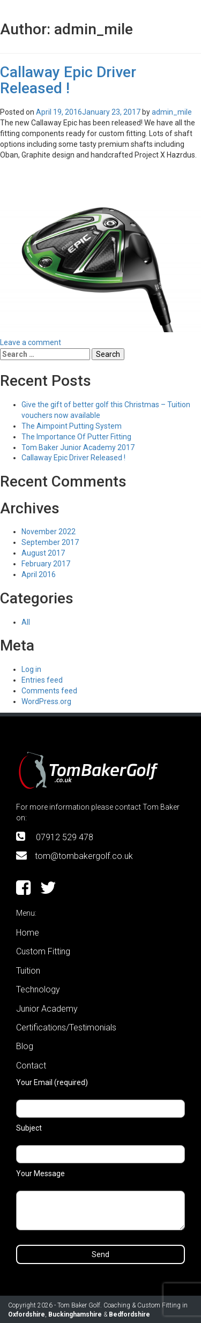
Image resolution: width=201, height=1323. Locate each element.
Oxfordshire (26, 1314)
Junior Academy (47, 1009)
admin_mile (172, 112)
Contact (31, 1065)
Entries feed (42, 680)
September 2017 (50, 542)
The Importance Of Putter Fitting (76, 436)
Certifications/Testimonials (66, 1027)
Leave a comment (30, 342)
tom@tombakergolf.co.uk (84, 856)
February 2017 (45, 563)
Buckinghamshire (75, 1314)
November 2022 (48, 531)
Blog (24, 1046)
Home (27, 933)
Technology (38, 989)
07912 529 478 (64, 837)
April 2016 (38, 574)
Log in (31, 669)
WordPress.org (46, 701)
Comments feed (49, 690)
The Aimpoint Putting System (71, 426)
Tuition (28, 971)
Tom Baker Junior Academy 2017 (78, 447)
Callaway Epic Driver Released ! (68, 80)
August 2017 (43, 553)
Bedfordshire (129, 1314)
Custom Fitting (43, 951)
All (25, 622)
